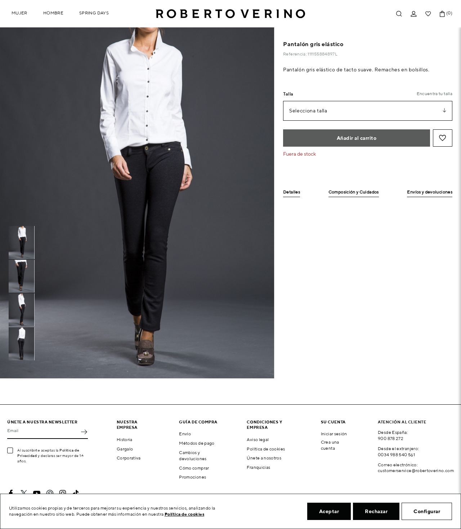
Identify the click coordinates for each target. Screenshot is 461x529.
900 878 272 (390, 438)
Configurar (426, 511)
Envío (185, 433)
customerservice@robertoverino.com (416, 470)
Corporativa (129, 458)
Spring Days (94, 12)
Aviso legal (258, 439)
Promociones (192, 477)
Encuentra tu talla (434, 93)
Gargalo (125, 449)
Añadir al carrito (357, 138)
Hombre (53, 12)
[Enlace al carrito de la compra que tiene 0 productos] (442, 14)
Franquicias (258, 467)
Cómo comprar (194, 468)
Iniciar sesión (334, 433)
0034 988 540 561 (396, 454)
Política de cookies (266, 449)
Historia (125, 439)
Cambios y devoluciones (192, 455)
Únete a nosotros (264, 458)
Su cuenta (333, 421)
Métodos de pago (196, 443)
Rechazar (376, 511)
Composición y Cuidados (353, 192)
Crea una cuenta (330, 445)
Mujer (19, 12)
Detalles (291, 192)
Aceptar (329, 511)
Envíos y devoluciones (429, 192)
